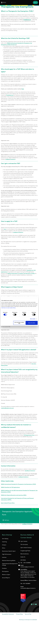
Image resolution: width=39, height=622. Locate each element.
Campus (4, 545)
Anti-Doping (5, 538)
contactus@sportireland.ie (27, 567)
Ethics (3, 548)
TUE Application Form (29, 435)
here (5, 229)
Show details (32, 318)
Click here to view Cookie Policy (8, 307)
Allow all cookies (31, 322)
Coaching (4, 541)
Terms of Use (28, 614)
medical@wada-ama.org (7, 408)
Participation (5, 571)
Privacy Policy (19, 614)
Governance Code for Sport (9, 551)
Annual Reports (6, 577)
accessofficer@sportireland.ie (28, 588)
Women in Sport (6, 574)
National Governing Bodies (8, 560)
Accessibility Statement (8, 614)
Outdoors (4, 568)
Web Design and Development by (28, 619)
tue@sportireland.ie (18, 232)
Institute (4, 557)
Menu (35, 2)
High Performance (6, 554)
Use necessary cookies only (19, 323)
